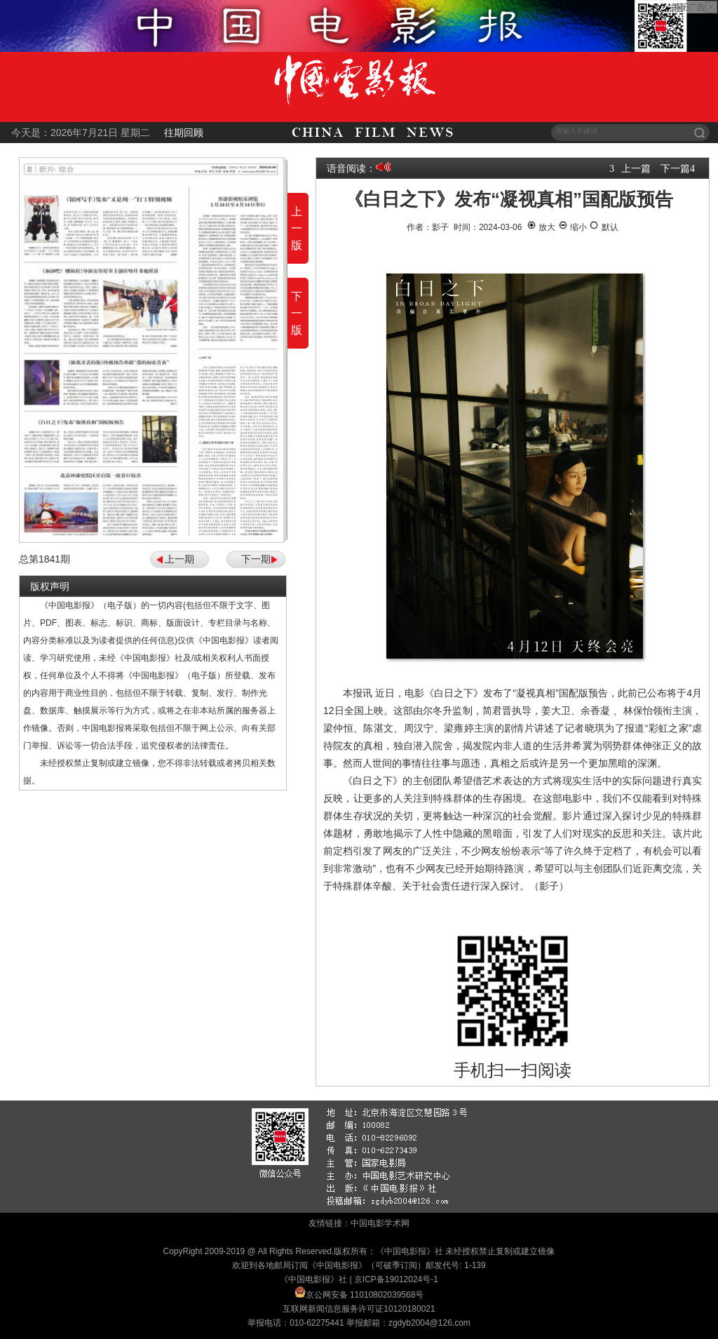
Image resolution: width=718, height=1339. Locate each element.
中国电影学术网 (380, 1223)
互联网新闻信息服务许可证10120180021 (359, 1309)
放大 (541, 227)
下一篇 (675, 168)
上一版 (296, 228)
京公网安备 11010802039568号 (365, 1295)
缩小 (572, 227)
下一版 (296, 313)
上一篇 (636, 168)
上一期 (179, 559)
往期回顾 (183, 132)
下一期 (256, 559)
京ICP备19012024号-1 (396, 1279)
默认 (603, 227)
